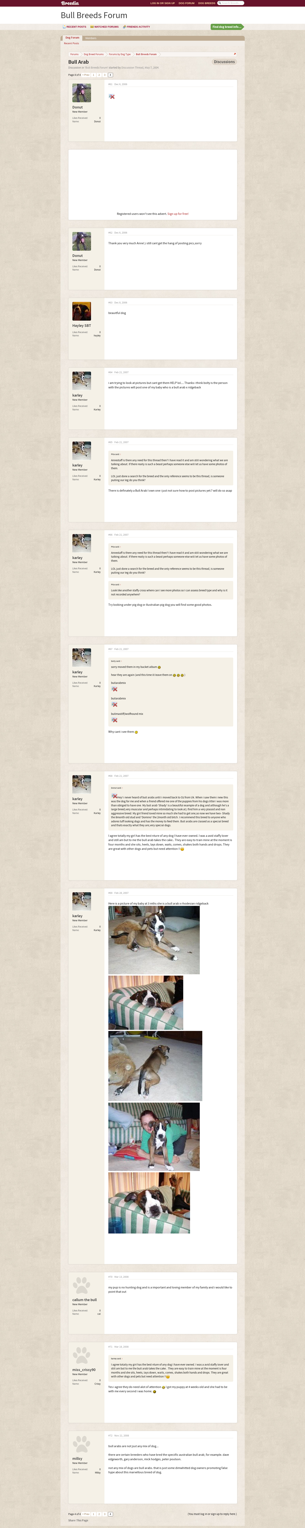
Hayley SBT (81, 325)
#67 (110, 649)
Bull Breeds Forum (96, 68)
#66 (110, 535)
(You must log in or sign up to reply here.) (212, 1514)
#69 (110, 893)
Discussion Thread (132, 68)
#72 (110, 1435)
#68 (110, 776)
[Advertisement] (152, 180)
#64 (110, 372)
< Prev (85, 75)
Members (90, 38)
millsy (77, 1458)
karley (77, 395)
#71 (110, 1347)
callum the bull (84, 1300)
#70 (110, 1277)
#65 (110, 442)
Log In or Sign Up (163, 3)
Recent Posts (71, 43)
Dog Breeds (206, 3)
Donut (77, 107)
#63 (110, 302)
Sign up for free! (178, 214)
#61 (110, 84)
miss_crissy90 (84, 1370)
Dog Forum (187, 3)
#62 (110, 233)
